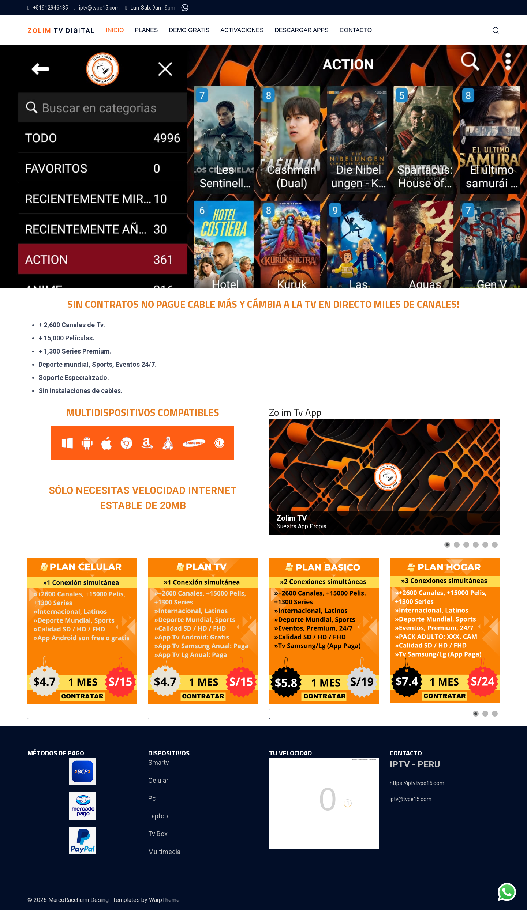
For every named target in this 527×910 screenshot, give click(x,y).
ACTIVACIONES (242, 30)
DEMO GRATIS (189, 30)
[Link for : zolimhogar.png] (445, 630)
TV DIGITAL (61, 30)
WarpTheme (164, 899)
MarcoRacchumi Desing (79, 899)
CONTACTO (356, 30)
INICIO (115, 30)
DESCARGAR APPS (301, 30)
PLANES (146, 30)
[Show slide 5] (485, 545)
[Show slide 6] (495, 545)
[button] (496, 30)
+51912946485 (47, 8)
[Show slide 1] (447, 545)
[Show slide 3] (466, 545)
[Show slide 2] (457, 545)
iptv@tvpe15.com (97, 8)
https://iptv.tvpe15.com (417, 783)
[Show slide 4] (476, 545)
